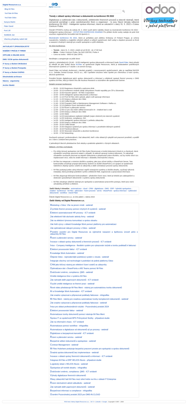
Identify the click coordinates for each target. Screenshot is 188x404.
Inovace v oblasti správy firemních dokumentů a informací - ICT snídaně (81, 356)
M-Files (79, 64)
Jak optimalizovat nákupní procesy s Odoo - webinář (73, 228)
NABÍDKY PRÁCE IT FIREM (14, 51)
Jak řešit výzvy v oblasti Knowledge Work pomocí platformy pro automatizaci (83, 224)
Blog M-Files (9, 9)
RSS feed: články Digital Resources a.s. (76, 401)
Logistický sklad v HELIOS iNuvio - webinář (69, 364)
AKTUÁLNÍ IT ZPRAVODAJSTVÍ (16, 46)
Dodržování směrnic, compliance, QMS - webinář (71, 272)
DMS (107, 189)
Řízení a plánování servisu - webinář (66, 238)
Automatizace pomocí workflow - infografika (69, 326)
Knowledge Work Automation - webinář (67, 253)
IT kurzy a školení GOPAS (13, 72)
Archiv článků (8, 85)
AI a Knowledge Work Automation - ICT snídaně (71, 291)
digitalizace (99, 189)
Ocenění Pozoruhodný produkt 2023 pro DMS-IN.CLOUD (75, 394)
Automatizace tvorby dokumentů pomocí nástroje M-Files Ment (77, 314)
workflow (63, 193)
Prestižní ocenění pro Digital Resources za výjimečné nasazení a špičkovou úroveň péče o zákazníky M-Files (94, 233)
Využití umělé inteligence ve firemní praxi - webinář (72, 284)
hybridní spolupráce (123, 189)
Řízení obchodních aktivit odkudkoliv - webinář (70, 383)
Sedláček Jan (9, 35)
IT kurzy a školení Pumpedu (14, 68)
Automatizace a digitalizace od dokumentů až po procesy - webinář (79, 329)
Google (104, 401)
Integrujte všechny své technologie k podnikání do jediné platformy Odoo (81, 261)
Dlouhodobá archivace (12, 77)
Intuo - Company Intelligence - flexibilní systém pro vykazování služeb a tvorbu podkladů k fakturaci (93, 245)
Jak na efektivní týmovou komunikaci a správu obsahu (73, 220)
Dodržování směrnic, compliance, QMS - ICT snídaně (73, 371)
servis (99, 191)
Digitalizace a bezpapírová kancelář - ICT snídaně (72, 333)
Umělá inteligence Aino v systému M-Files (68, 276)
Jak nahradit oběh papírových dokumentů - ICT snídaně (74, 280)
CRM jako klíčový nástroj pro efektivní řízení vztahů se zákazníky (78, 264)
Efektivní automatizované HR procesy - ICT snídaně (72, 213)
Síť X (92, 401)
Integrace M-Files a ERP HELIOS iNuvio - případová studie (75, 360)
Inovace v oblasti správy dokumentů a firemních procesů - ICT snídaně (80, 242)
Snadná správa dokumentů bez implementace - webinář (74, 352)
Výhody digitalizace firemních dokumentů (68, 375)
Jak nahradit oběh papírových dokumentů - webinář (72, 387)
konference (61, 191)
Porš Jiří (7, 31)
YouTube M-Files (11, 13)
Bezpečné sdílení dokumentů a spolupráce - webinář (73, 341)
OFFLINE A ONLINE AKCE (14, 55)
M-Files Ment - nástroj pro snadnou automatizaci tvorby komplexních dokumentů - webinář (89, 299)
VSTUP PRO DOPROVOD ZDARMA (87, 32)
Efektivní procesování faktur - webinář (66, 310)
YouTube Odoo (10, 18)
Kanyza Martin (9, 22)
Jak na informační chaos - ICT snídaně (67, 322)
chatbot (53, 191)
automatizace (76, 189)
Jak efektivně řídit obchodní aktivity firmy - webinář (72, 216)
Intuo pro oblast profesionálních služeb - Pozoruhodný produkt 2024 (79, 307)
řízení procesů (89, 191)
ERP (112, 189)
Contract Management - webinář (64, 345)
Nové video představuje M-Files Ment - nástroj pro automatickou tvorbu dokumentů (86, 287)
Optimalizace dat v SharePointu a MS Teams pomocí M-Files (76, 268)
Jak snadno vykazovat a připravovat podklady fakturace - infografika (79, 295)
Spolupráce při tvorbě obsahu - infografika (68, 368)
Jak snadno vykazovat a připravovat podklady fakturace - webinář (78, 303)
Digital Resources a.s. (12, 5)
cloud (85, 189)
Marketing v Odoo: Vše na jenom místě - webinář (71, 205)
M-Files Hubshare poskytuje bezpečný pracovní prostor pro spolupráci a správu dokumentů (89, 349)
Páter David (8, 26)
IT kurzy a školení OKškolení (15, 64)
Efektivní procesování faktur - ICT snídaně (68, 249)
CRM (91, 189)
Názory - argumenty (11, 81)
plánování (79, 191)
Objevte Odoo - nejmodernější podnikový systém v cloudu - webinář (79, 257)
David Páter (123, 62)
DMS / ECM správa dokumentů (15, 59)
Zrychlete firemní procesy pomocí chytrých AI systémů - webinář (78, 209)
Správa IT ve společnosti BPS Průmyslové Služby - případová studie (79, 318)
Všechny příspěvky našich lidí (15, 39)
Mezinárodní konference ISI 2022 (63, 38)
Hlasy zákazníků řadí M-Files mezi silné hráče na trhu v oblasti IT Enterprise (83, 379)
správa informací (120, 191)
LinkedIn (98, 401)
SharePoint (107, 191)
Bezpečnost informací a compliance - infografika (71, 391)
